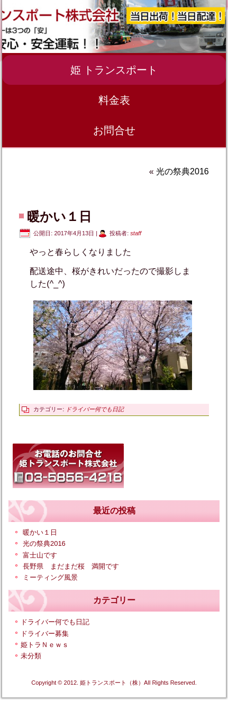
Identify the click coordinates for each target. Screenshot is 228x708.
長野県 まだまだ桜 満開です (71, 566)
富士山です (40, 555)
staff (135, 233)
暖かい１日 (40, 532)
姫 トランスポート (114, 70)
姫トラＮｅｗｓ (45, 645)
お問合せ (114, 130)
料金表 (114, 100)
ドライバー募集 (45, 634)
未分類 (31, 656)
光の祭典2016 (182, 171)
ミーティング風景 (50, 577)
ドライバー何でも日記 (95, 409)
